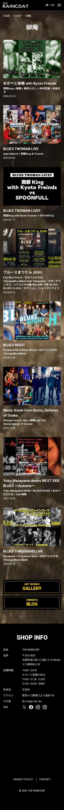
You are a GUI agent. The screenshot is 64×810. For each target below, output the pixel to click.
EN (52, 5)
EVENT (18, 15)
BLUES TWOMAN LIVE (32, 151)
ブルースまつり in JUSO (32, 280)
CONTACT (45, 779)
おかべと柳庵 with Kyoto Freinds (32, 87)
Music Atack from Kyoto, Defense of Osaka (32, 417)
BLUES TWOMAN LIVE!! (32, 213)
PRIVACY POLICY (23, 779)
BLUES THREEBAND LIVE (32, 555)
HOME (6, 15)
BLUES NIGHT (32, 349)
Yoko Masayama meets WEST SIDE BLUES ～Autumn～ (32, 487)
